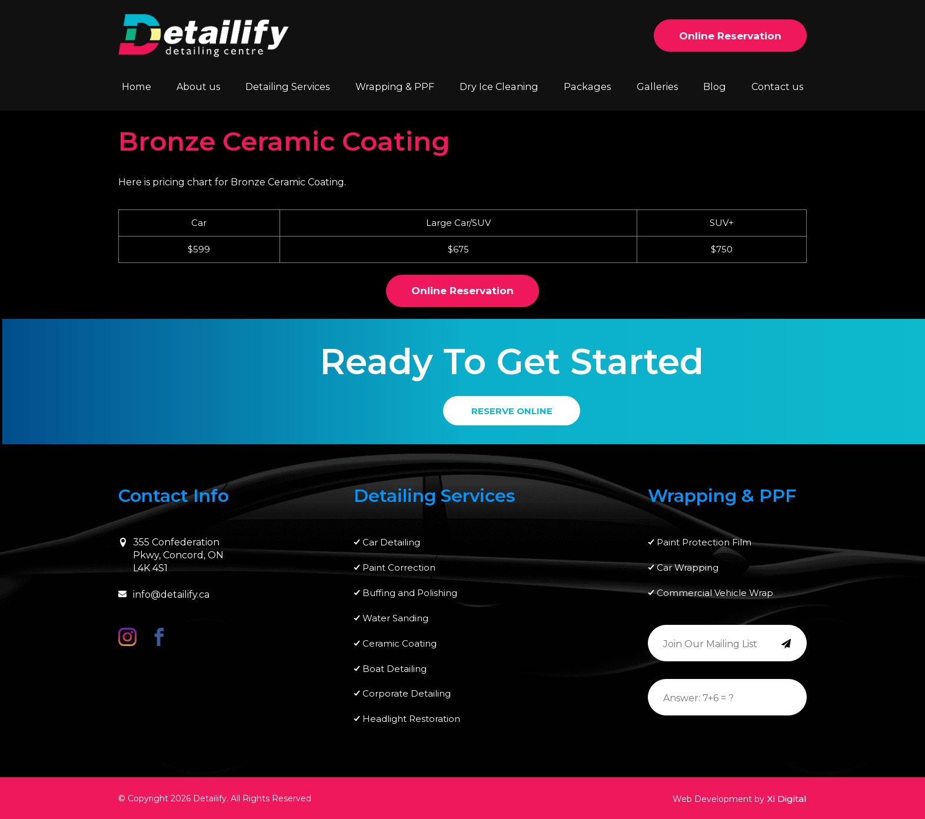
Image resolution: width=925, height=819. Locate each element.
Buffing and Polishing (409, 592)
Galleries (656, 86)
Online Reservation (730, 36)
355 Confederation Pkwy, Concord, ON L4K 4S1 (171, 555)
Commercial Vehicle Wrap (715, 592)
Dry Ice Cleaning (499, 86)
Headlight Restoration (411, 719)
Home (136, 86)
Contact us (777, 86)
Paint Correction (398, 567)
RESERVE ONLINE (512, 411)
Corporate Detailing (406, 694)
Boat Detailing (394, 668)
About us (199, 86)
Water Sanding (395, 618)
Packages (587, 86)
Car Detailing (391, 542)
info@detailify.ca (163, 594)
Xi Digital (787, 798)
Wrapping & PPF (395, 86)
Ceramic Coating (399, 643)
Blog (714, 86)
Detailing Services (288, 86)
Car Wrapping (687, 567)
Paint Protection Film (704, 542)
